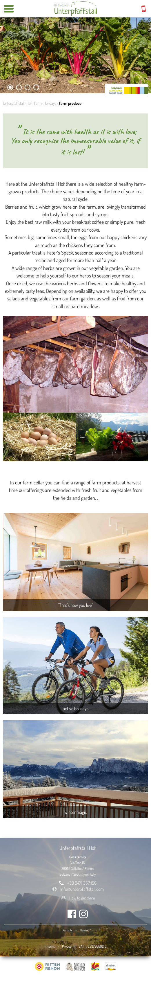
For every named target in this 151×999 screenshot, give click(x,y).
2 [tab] (19, 88)
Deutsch (67, 930)
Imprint (50, 946)
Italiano (84, 930)
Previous (14, 55)
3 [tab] (28, 88)
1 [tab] (10, 88)
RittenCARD (126, 90)
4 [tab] (36, 88)
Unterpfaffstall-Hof (17, 103)
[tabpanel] (75, 55)
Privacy (66, 946)
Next (136, 55)
